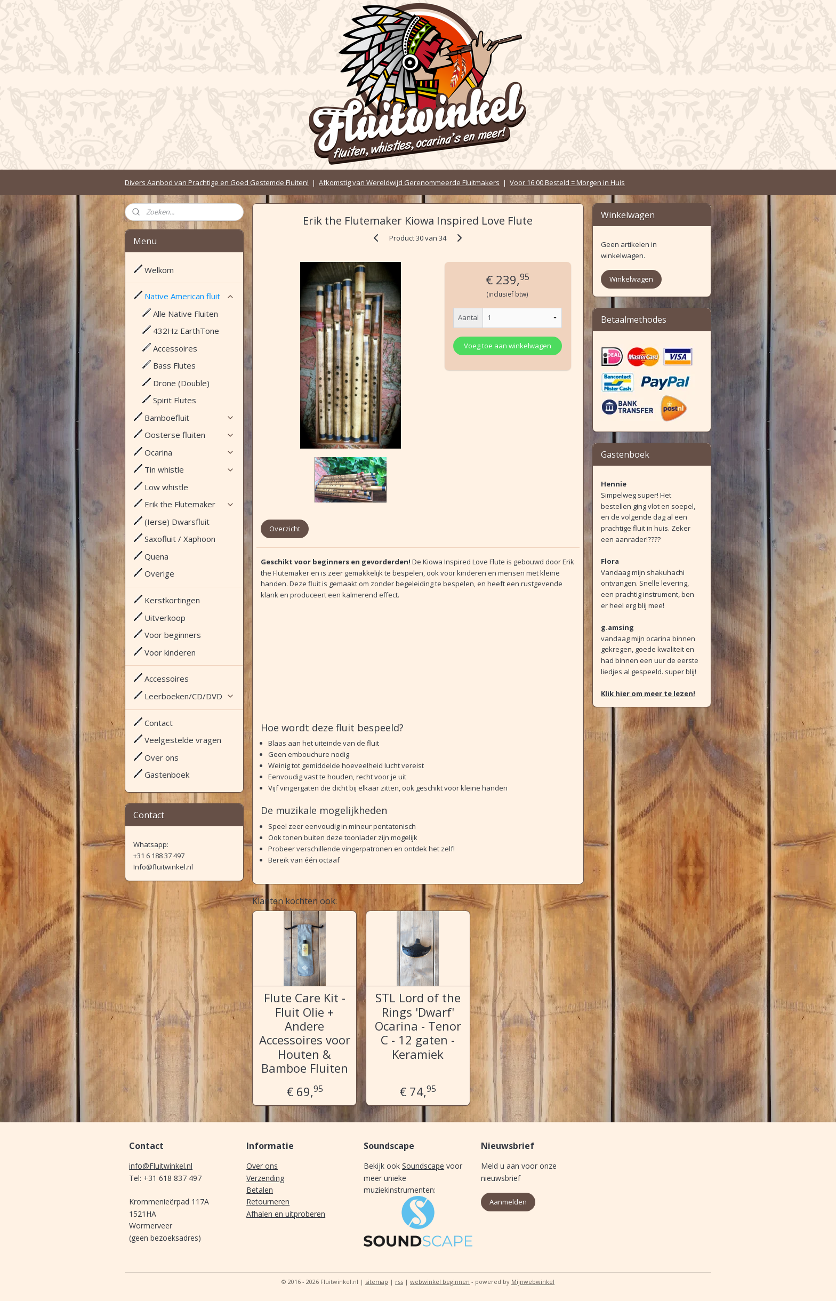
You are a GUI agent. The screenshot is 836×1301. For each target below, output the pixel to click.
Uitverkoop (165, 617)
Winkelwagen (631, 279)
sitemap (376, 1282)
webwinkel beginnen (440, 1282)
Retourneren (268, 1201)
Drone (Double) (181, 383)
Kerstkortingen (172, 600)
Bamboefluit (189, 417)
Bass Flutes (174, 365)
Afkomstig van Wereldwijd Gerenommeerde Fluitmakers (409, 182)
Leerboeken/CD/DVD (189, 696)
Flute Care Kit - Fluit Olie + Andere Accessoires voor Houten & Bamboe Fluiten (304, 1033)
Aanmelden (508, 1202)
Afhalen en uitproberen (285, 1214)
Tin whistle (189, 469)
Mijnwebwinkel (532, 1282)
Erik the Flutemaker (189, 504)
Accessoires (175, 348)
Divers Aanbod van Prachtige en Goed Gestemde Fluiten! (217, 182)
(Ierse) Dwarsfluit (177, 521)
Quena (156, 556)
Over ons (161, 757)
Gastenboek (166, 774)
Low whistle (166, 487)
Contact (158, 722)
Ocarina (189, 452)
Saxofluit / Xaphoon (179, 538)
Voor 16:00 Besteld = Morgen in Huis (567, 182)
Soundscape (423, 1166)
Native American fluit (189, 296)
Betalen (259, 1190)
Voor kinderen (170, 652)
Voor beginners (172, 634)
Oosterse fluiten (189, 434)
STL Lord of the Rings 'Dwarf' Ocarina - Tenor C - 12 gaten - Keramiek (418, 1026)
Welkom (159, 270)
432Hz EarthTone (186, 330)
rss (399, 1282)
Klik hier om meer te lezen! (648, 693)
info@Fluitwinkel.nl (160, 1166)
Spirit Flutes (174, 400)
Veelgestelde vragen (182, 740)
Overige (159, 573)
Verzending (265, 1178)
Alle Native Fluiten (185, 313)
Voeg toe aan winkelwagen (507, 345)
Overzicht (284, 528)
